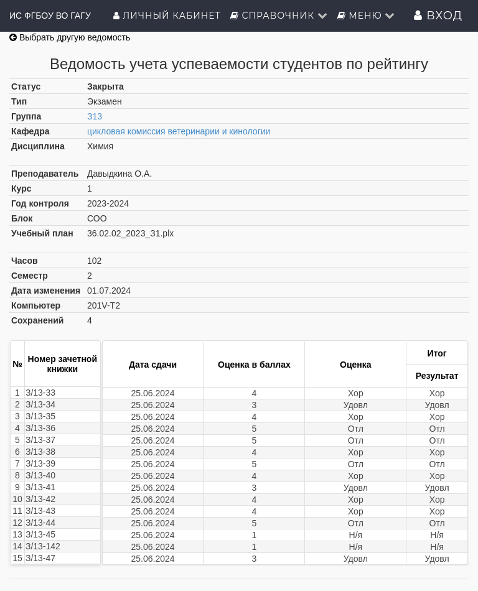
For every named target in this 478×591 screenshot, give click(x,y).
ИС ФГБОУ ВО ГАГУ (50, 16)
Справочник (279, 15)
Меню (366, 15)
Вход (438, 15)
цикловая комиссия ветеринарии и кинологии (178, 131)
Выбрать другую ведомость (69, 37)
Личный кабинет (167, 15)
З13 (94, 116)
